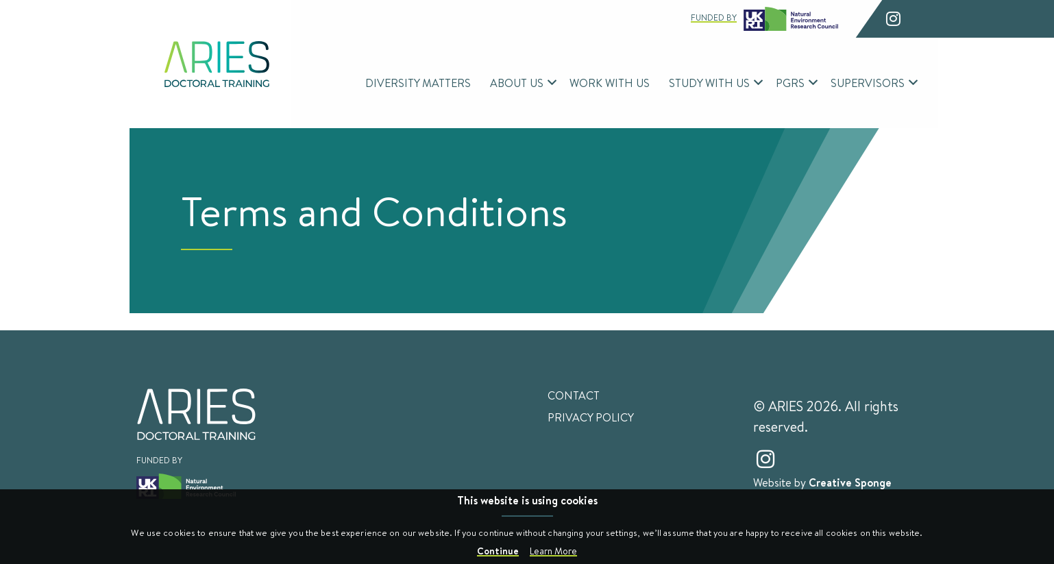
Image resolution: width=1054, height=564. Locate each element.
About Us (516, 82)
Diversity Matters (418, 82)
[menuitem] (418, 83)
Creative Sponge (850, 482)
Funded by (764, 19)
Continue (498, 550)
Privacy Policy (591, 417)
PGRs (790, 82)
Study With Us (709, 82)
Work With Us (609, 82)
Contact (574, 395)
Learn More (553, 551)
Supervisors (868, 82)
